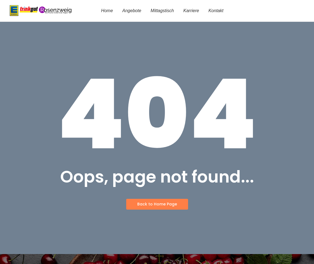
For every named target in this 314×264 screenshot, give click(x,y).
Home (107, 10)
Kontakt (216, 10)
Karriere (191, 10)
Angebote (131, 10)
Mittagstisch (162, 10)
